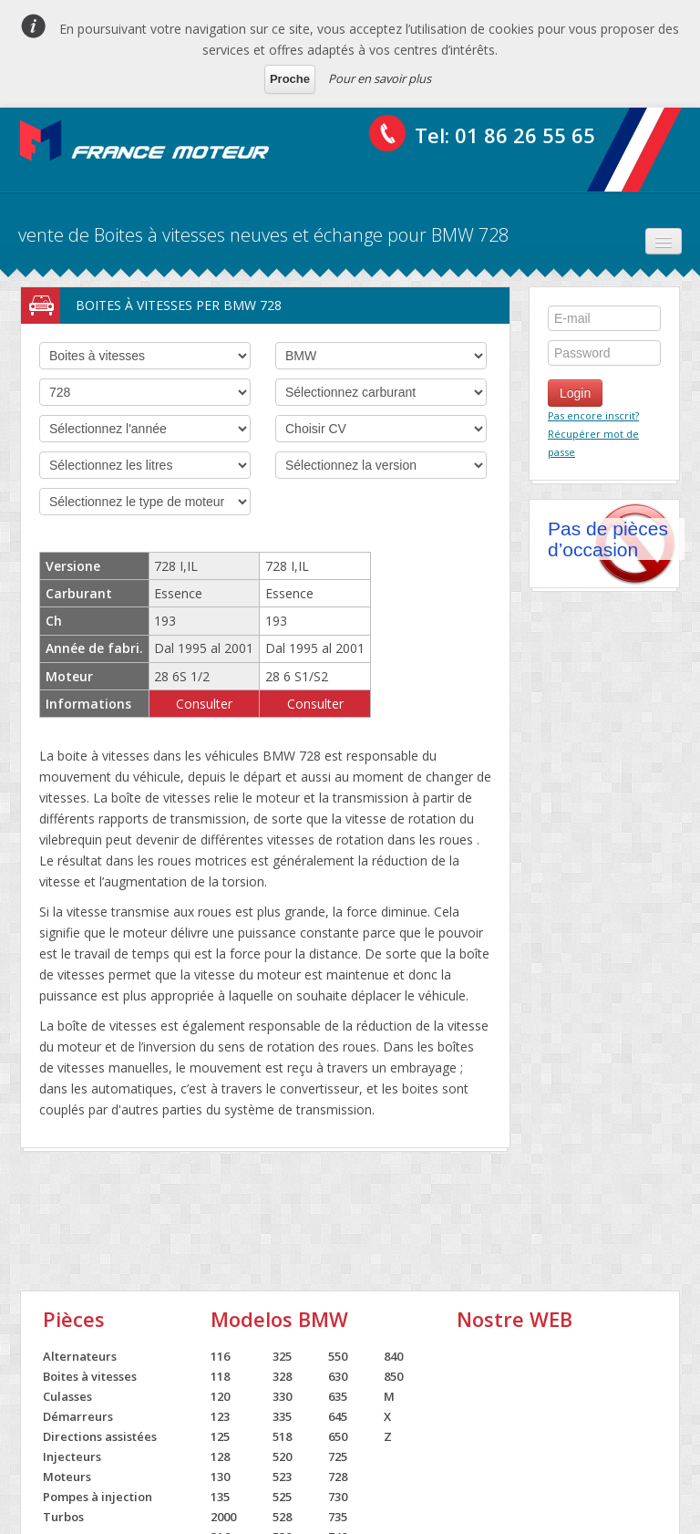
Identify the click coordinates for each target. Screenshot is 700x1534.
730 (337, 1496)
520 (282, 1456)
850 (393, 1376)
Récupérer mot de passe (593, 443)
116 (220, 1356)
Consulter (204, 703)
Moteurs (67, 1476)
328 (282, 1376)
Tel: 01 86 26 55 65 (505, 135)
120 (220, 1396)
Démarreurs (78, 1416)
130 (220, 1476)
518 (282, 1436)
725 (337, 1456)
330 (282, 1396)
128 (220, 1456)
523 (282, 1476)
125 (220, 1436)
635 (337, 1396)
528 (282, 1516)
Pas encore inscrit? (593, 415)
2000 (223, 1516)
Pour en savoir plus (379, 78)
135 (220, 1496)
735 (337, 1516)
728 (337, 1476)
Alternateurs (80, 1356)
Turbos (63, 1516)
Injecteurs (72, 1456)
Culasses (67, 1396)
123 (220, 1416)
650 (337, 1436)
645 (337, 1416)
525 (282, 1496)
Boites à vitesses (90, 1376)
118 (220, 1376)
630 (337, 1376)
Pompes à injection (97, 1496)
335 (282, 1416)
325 (282, 1356)
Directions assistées (100, 1436)
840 (393, 1356)
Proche (290, 79)
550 (337, 1356)
